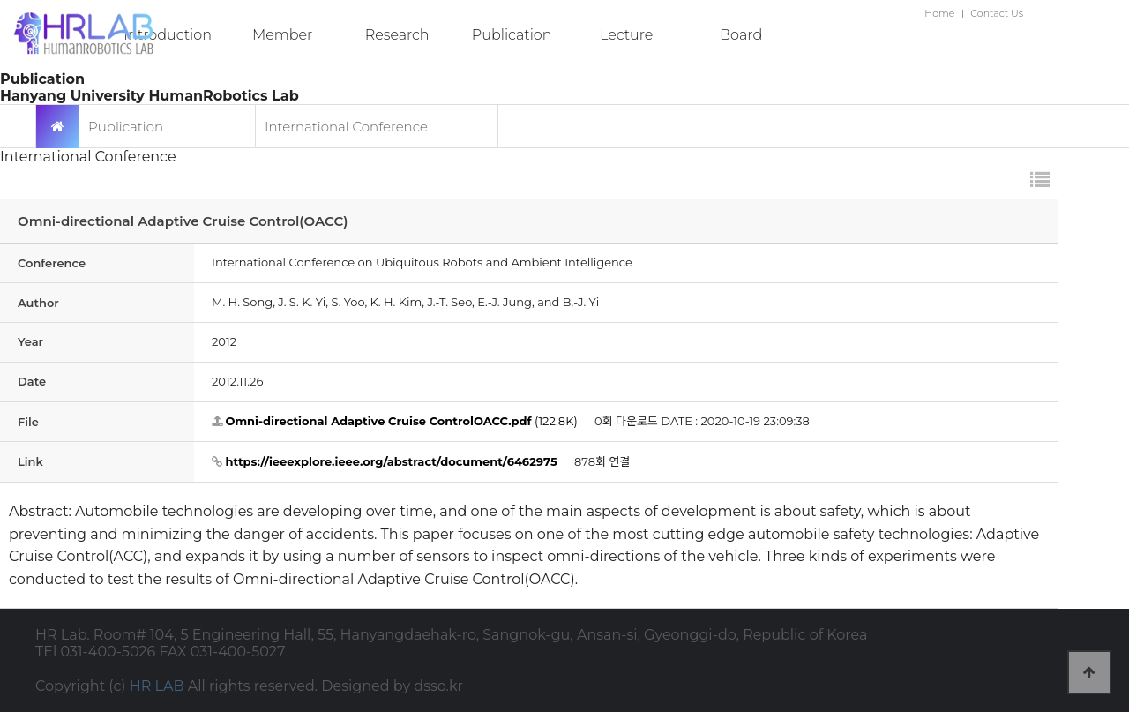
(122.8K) (395, 421)
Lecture (626, 34)
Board (741, 34)
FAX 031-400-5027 (223, 651)
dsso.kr (438, 686)
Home (939, 13)
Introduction (167, 34)
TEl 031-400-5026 (95, 651)
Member (282, 34)
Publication (512, 34)
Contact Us (996, 13)
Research (397, 34)
